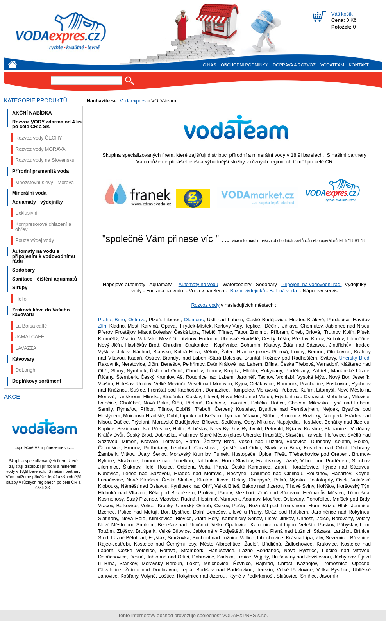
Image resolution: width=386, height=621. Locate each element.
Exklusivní (26, 213)
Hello (21, 299)
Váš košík (342, 14)
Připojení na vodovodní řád (311, 284)
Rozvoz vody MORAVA (40, 149)
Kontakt (359, 65)
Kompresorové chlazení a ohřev (43, 227)
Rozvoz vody (205, 305)
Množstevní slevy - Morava (44, 182)
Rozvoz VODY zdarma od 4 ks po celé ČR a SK (47, 124)
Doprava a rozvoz (294, 65)
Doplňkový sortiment (36, 381)
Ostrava (136, 319)
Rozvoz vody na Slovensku (45, 160)
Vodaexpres (133, 101)
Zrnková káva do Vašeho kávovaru (41, 312)
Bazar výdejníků (247, 290)
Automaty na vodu (198, 284)
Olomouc (194, 319)
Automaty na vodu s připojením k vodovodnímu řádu (43, 256)
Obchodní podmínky (244, 65)
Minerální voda (29, 193)
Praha (104, 319)
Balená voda (283, 290)
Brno (119, 319)
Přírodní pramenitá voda (40, 171)
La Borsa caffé (31, 326)
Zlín (102, 326)
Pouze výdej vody (34, 240)
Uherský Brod (354, 358)
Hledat (129, 80)
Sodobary (23, 270)
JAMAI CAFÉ (29, 337)
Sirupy (19, 287)
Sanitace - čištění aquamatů (44, 279)
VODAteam (332, 65)
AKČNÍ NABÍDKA (32, 113)
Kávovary (23, 359)
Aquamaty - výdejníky (37, 202)
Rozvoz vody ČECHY (38, 138)
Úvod (12, 64)
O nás (209, 65)
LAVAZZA (25, 348)
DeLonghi (25, 370)
